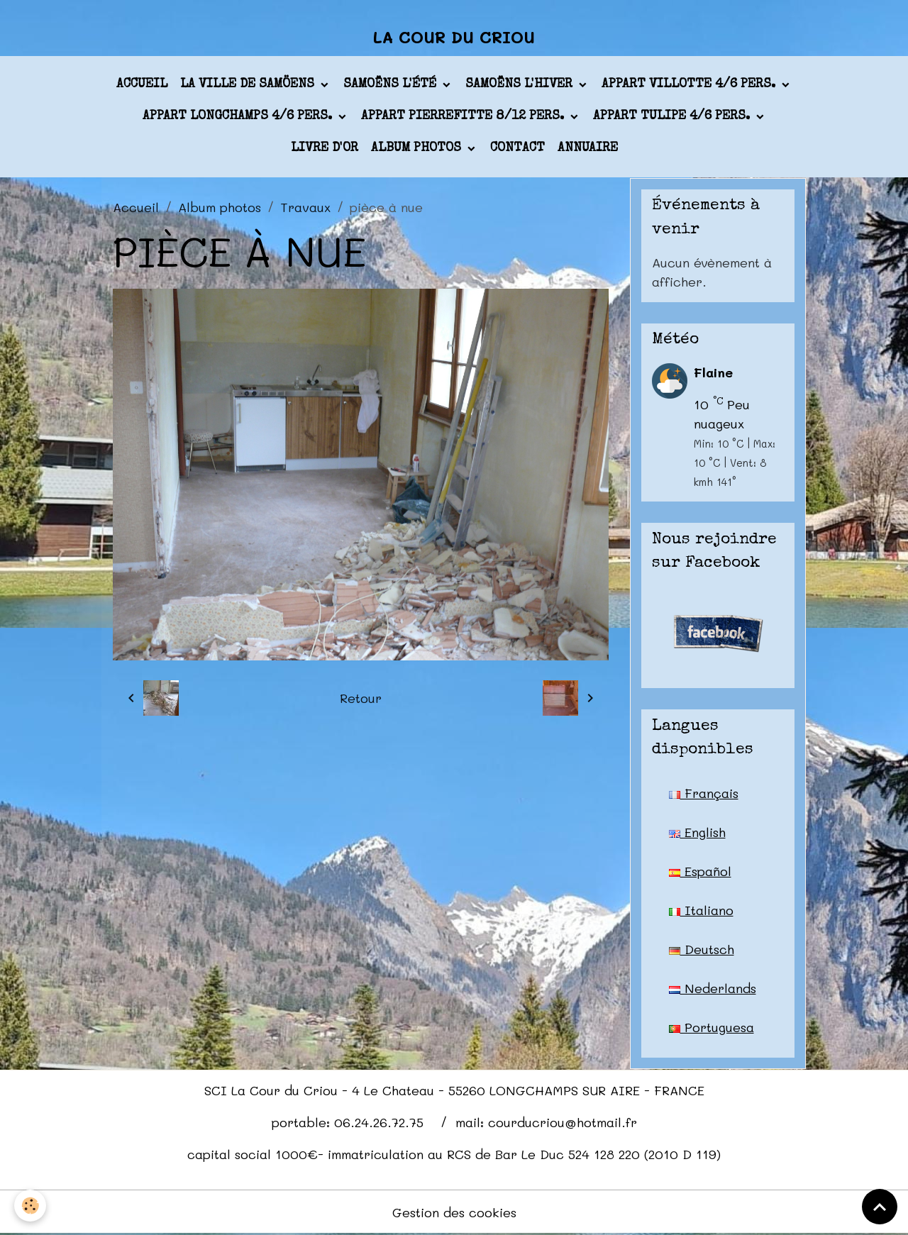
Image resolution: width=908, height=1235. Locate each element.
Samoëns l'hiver (520, 84)
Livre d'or (324, 148)
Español (700, 871)
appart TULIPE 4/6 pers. (673, 116)
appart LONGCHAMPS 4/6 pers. (239, 116)
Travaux (305, 207)
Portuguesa (711, 1027)
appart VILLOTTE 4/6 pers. (690, 84)
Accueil (141, 84)
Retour (361, 698)
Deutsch (701, 949)
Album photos (418, 148)
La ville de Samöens (249, 84)
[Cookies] (30, 1206)
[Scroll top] (879, 1206)
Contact (517, 148)
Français (703, 793)
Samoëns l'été (391, 84)
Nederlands (712, 988)
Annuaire (588, 148)
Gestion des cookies (454, 1212)
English (697, 832)
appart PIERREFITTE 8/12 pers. (464, 116)
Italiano (701, 910)
